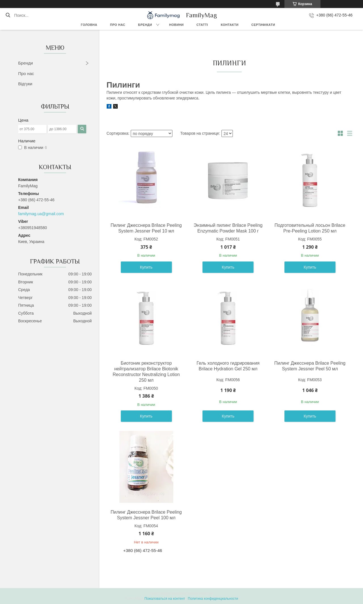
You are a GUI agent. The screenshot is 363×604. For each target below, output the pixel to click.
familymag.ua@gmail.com (41, 213)
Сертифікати (263, 24)
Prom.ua (205, 593)
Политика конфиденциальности (213, 599)
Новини (176, 24)
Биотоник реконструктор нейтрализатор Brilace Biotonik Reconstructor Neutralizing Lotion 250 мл (146, 372)
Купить (146, 267)
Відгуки (25, 83)
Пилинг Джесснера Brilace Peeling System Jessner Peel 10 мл (146, 228)
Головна (89, 24)
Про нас (117, 24)
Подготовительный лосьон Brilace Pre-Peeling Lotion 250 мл (310, 228)
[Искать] (7, 15)
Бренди (145, 24)
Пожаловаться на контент (164, 599)
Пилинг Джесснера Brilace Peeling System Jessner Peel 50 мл (309, 366)
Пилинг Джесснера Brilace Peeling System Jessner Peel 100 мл (146, 515)
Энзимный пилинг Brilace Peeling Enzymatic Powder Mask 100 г (228, 228)
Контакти (230, 24)
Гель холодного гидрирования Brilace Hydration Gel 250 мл (228, 366)
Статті (202, 24)
